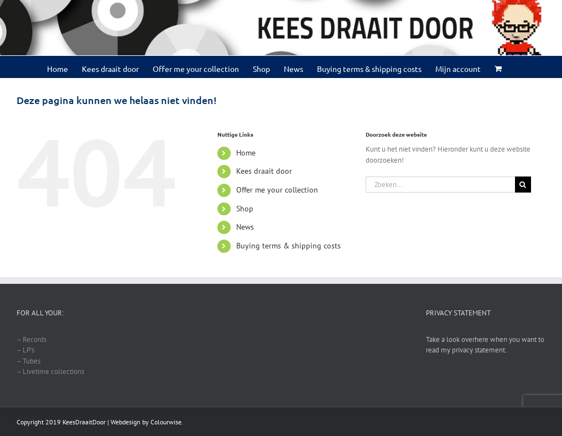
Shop (244, 209)
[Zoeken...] (440, 185)
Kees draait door (264, 171)
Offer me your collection (277, 190)
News (245, 227)
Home (246, 153)
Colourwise (165, 422)
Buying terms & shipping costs (288, 246)
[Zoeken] (523, 185)
